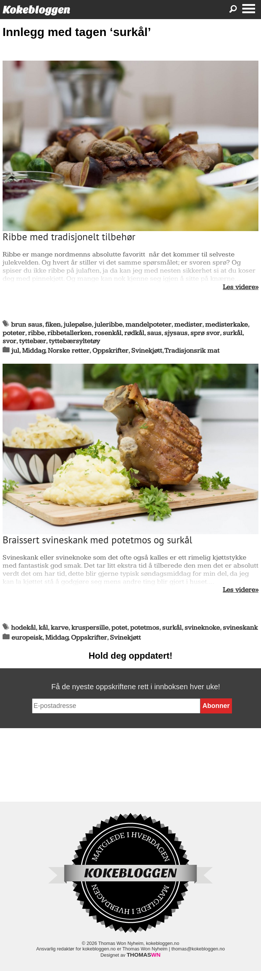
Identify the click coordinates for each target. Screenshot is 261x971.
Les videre (239, 287)
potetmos (144, 627)
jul (15, 350)
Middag (33, 350)
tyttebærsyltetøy (74, 341)
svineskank (240, 627)
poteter (14, 333)
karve (59, 627)
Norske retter (68, 350)
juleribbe (108, 324)
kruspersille (89, 627)
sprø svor (205, 333)
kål (43, 627)
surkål (232, 333)
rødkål (134, 333)
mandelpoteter (148, 324)
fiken (53, 324)
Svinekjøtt (146, 350)
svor (9, 341)
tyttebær (32, 341)
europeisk (26, 637)
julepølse (78, 324)
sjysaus (175, 333)
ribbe (36, 333)
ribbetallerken (69, 333)
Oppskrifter (110, 350)
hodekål (23, 627)
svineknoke (202, 627)
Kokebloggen (36, 10)
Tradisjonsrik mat (192, 350)
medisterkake (226, 324)
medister (188, 324)
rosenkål (107, 333)
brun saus (26, 324)
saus (154, 333)
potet (119, 627)
